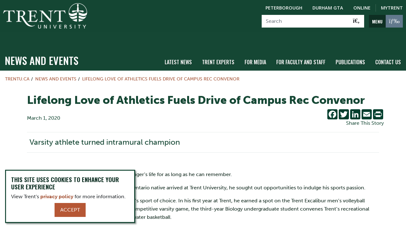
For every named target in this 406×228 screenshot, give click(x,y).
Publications (350, 48)
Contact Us (388, 48)
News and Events (41, 46)
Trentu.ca (17, 65)
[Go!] (356, 21)
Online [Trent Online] (361, 8)
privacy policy (56, 196)
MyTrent (392, 8)
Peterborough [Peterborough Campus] (283, 8)
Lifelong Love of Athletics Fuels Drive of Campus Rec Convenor (160, 65)
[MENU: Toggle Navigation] (386, 21)
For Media (255, 48)
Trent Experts (218, 48)
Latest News (178, 48)
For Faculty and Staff (300, 48)
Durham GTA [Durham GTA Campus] (327, 8)
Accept (70, 210)
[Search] (305, 21)
